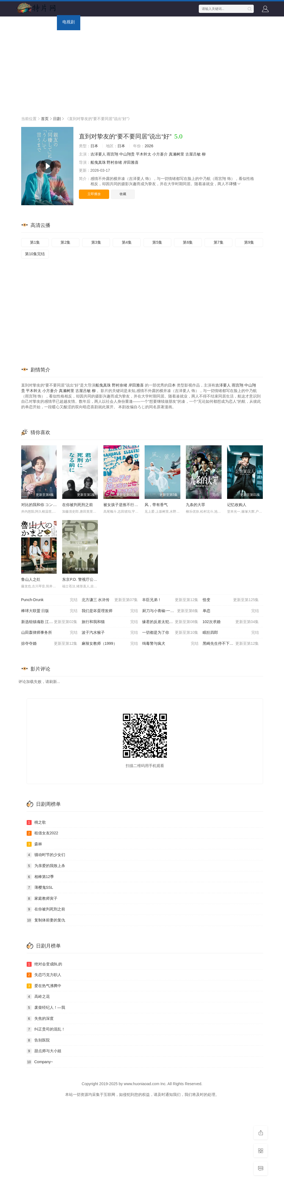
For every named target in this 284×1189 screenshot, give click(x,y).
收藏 (123, 194)
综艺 (90, 22)
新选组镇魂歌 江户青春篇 (49, 622)
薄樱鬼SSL (40, 887)
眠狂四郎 (231, 632)
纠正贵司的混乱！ (46, 1029)
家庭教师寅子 (42, 898)
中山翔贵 (127, 154)
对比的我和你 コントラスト (44, 504)
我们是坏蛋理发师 (110, 611)
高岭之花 (38, 996)
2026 (149, 146)
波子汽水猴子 (110, 632)
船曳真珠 (98, 162)
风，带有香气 (156, 504)
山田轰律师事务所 (49, 632)
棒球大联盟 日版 (49, 611)
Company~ (40, 1062)
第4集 (127, 242)
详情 (235, 184)
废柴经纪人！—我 (46, 1007)
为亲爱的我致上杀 (46, 865)
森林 (34, 844)
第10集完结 (35, 254)
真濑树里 (176, 154)
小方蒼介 (160, 154)
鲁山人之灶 (30, 579)
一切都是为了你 (170, 632)
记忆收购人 (236, 504)
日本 (94, 146)
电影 (47, 22)
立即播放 (94, 194)
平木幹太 (143, 154)
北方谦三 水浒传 (110, 600)
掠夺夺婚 (49, 643)
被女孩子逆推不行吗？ (122, 504)
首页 (28, 22)
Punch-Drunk (49, 600)
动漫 (109, 22)
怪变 (231, 600)
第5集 (157, 242)
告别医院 (38, 1040)
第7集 (219, 242)
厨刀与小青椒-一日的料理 (170, 611)
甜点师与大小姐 (44, 1051)
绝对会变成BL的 (44, 964)
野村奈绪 (114, 162)
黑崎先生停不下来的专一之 (231, 643)
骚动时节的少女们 (46, 854)
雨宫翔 (112, 154)
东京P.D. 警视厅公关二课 (83, 579)
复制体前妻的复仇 (46, 920)
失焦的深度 (40, 1018)
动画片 (130, 22)
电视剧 (68, 22)
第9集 (249, 242)
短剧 (152, 22)
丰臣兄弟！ (170, 600)
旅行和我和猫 (110, 622)
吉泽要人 (98, 154)
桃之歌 (36, 822)
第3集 (96, 242)
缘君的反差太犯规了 (170, 622)
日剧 (57, 118)
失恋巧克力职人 (44, 975)
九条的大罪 (195, 504)
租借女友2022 (42, 833)
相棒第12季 (40, 876)
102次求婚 (231, 622)
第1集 (35, 242)
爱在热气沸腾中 (44, 986)
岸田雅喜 (131, 162)
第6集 (188, 242)
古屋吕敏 (193, 154)
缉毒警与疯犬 (170, 643)
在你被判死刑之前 (77, 504)
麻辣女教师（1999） (110, 643)
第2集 (65, 242)
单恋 (231, 611)
